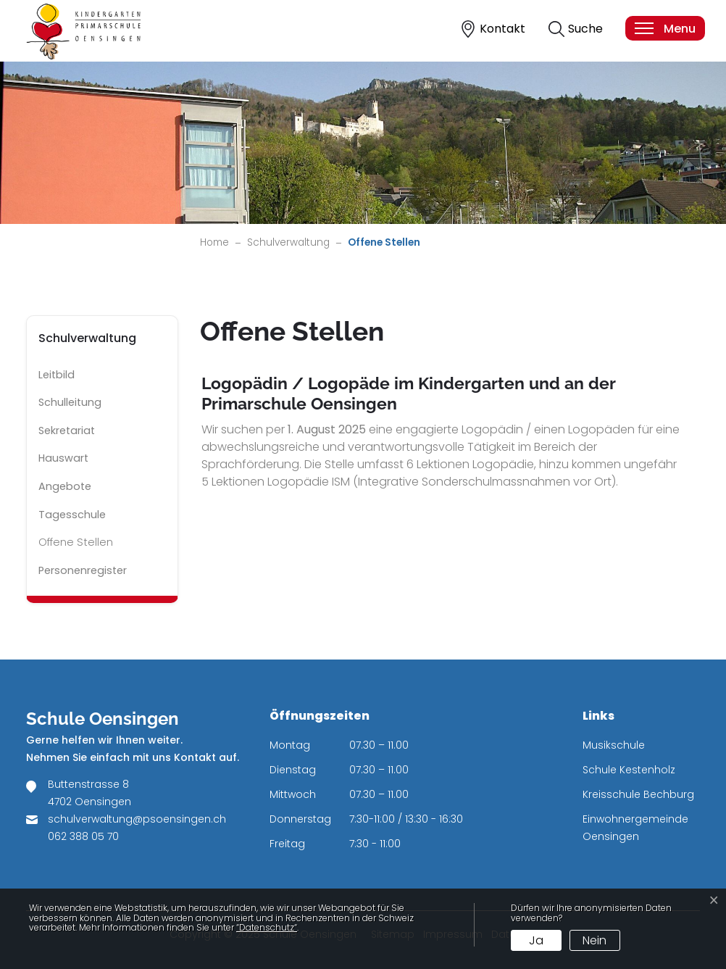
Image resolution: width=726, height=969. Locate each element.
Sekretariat (66, 430)
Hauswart (63, 458)
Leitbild (56, 374)
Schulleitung (69, 402)
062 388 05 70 (83, 836)
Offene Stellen (79, 546)
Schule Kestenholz (629, 769)
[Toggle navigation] (664, 28)
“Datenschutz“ (266, 927)
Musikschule (614, 745)
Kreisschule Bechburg (638, 794)
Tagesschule (72, 514)
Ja (536, 940)
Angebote (64, 486)
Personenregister (82, 570)
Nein (594, 940)
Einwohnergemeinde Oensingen (635, 828)
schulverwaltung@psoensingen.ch (137, 819)
